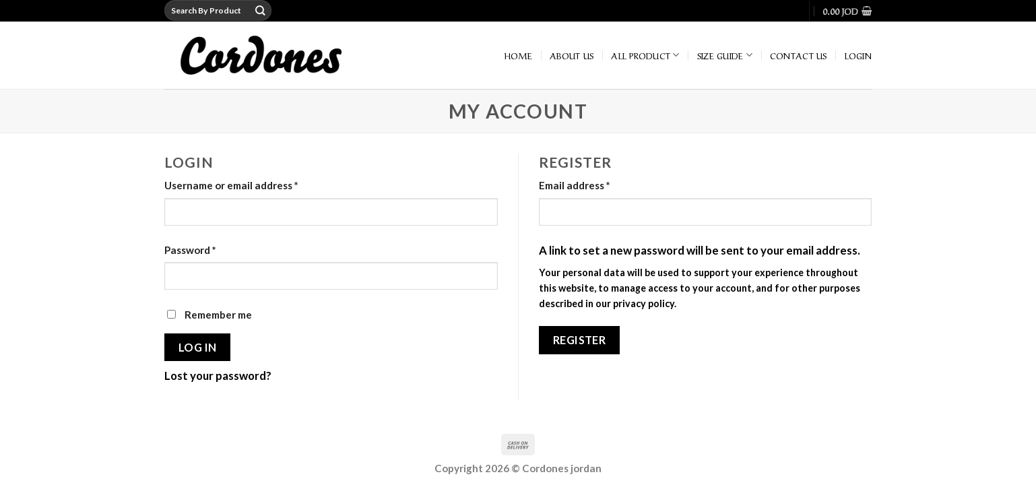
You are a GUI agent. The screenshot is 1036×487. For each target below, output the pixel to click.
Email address (574, 185)
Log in (198, 347)
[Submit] (260, 10)
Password (190, 250)
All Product (645, 55)
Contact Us (798, 54)
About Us (571, 54)
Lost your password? (217, 375)
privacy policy (643, 303)
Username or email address (231, 185)
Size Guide (724, 55)
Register (579, 339)
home (518, 54)
